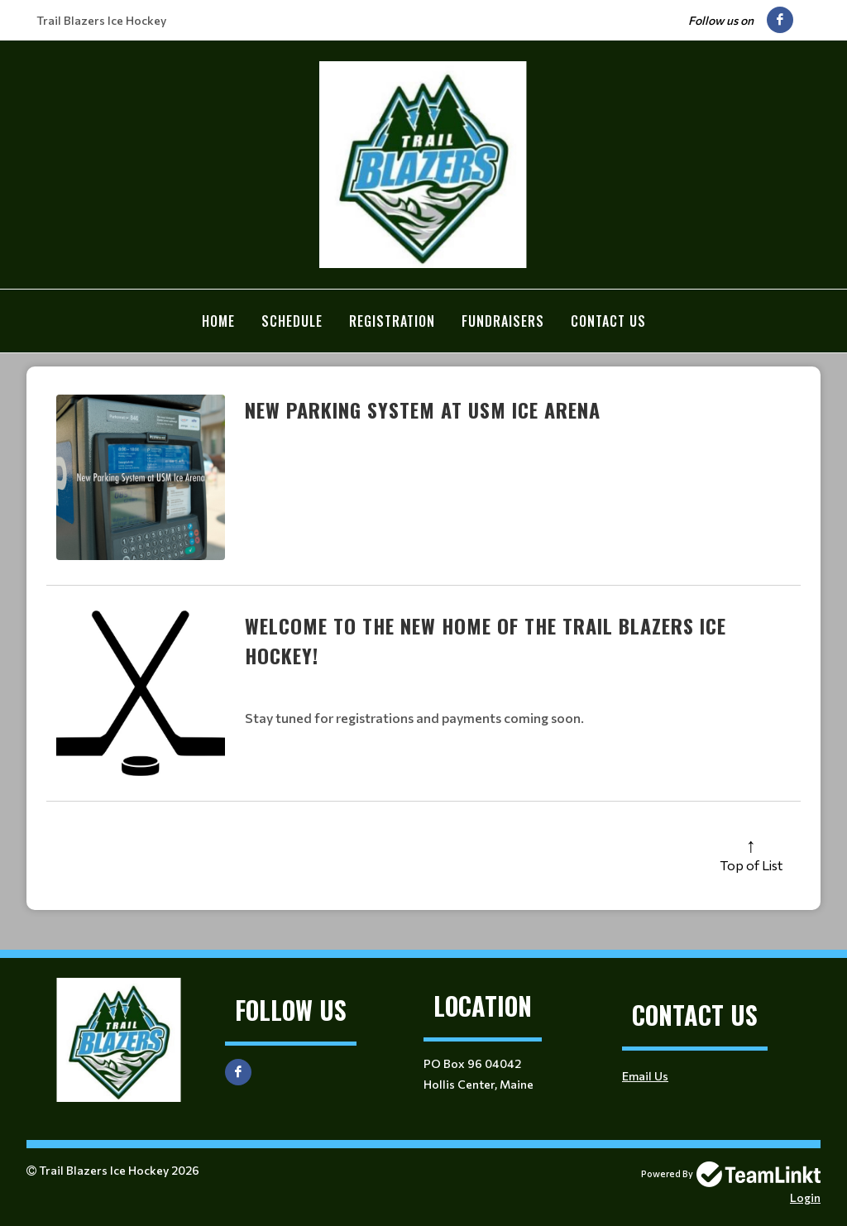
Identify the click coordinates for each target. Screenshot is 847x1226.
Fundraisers (503, 321)
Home (218, 321)
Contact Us (608, 321)
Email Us (645, 1075)
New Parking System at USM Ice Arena (423, 409)
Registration (392, 321)
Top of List (751, 864)
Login (805, 1197)
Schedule (292, 321)
